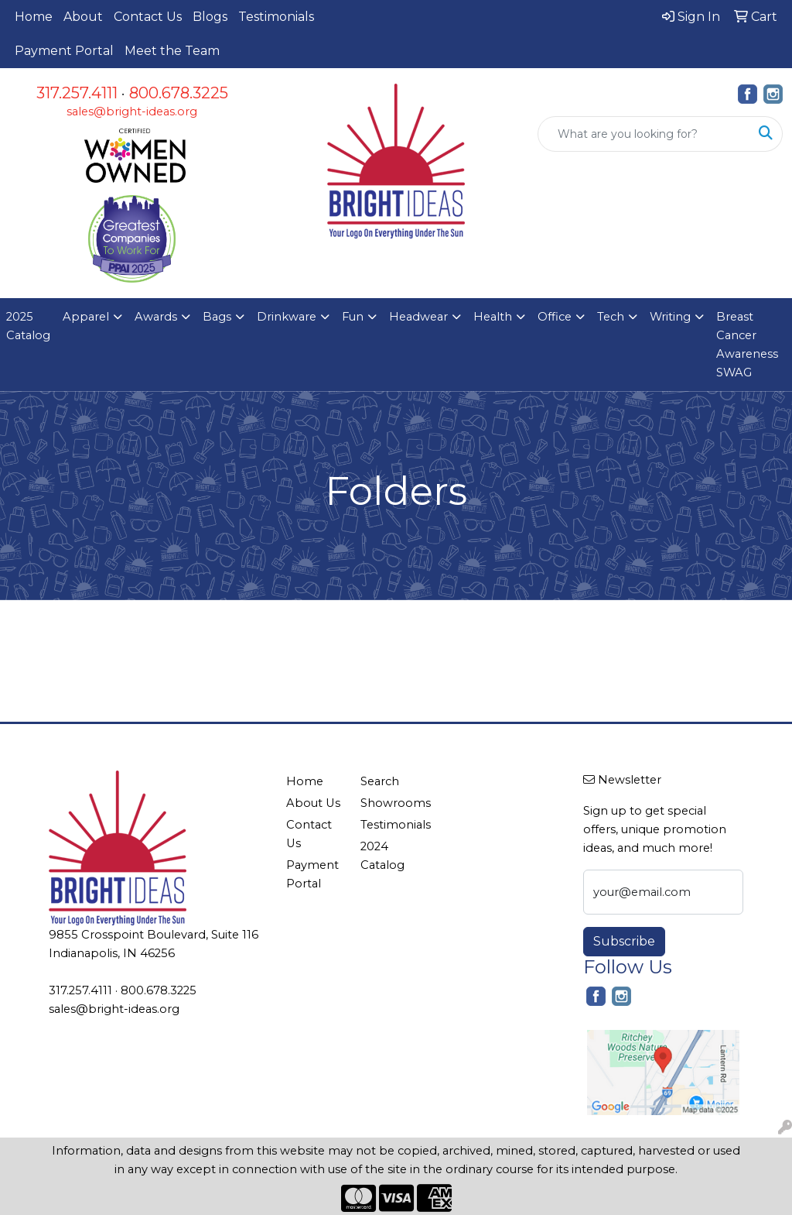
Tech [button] (610, 317)
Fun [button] (353, 317)
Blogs (210, 16)
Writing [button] (670, 317)
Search (379, 781)
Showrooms (388, 803)
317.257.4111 (77, 93)
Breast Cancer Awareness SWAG (747, 344)
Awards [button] (156, 317)
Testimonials (276, 16)
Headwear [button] (418, 317)
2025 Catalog (28, 326)
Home (34, 16)
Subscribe (624, 941)
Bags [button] (217, 317)
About (83, 16)
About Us (313, 803)
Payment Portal (64, 50)
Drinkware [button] (286, 317)
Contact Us (148, 16)
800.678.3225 (178, 93)
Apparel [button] (86, 317)
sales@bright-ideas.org (132, 111)
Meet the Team (172, 50)
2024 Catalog (382, 855)
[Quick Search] (644, 134)
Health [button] (492, 317)
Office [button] (555, 317)
